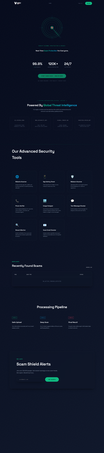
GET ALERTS (51, 379)
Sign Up (88, 3)
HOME (50, 3)
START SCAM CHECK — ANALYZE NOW (52, 76)
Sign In (80, 3)
